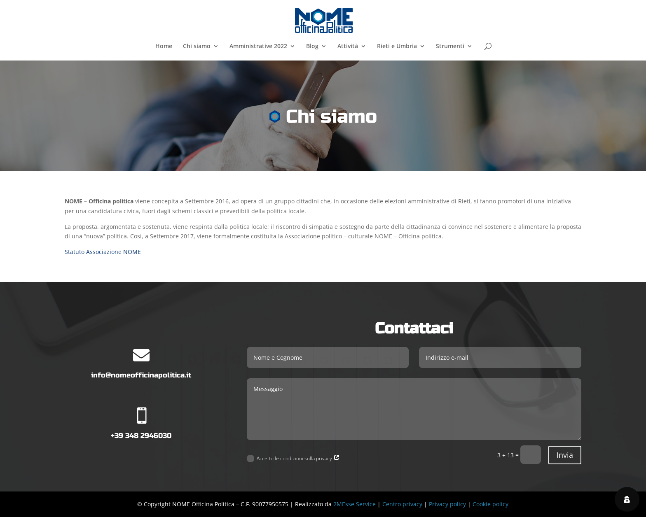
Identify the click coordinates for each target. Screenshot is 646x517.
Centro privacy (402, 504)
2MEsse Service (354, 504)
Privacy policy (447, 504)
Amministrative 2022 (258, 46)
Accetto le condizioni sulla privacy (293, 459)
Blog (312, 46)
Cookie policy (490, 504)
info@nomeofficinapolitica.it (141, 375)
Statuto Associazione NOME (103, 252)
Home (163, 46)
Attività (347, 46)
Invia (565, 455)
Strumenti (450, 46)
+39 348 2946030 (141, 435)
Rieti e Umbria (397, 46)
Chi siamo (197, 46)
